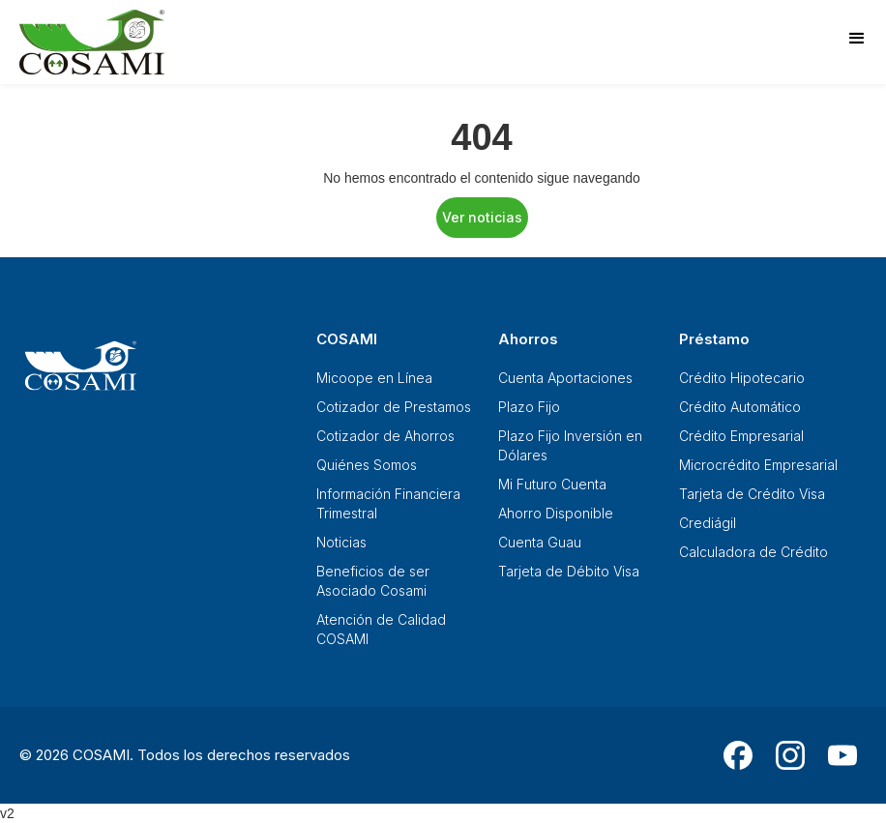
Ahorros (528, 339)
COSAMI (346, 339)
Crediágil (707, 522)
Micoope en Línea (374, 377)
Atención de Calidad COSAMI (381, 629)
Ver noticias (482, 217)
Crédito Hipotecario (742, 377)
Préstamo (714, 339)
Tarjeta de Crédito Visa (752, 493)
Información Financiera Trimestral (388, 503)
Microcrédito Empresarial (758, 464)
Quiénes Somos (366, 464)
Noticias (341, 542)
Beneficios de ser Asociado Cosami (372, 581)
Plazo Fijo (529, 406)
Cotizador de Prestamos (393, 406)
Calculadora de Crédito (753, 552)
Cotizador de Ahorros (385, 435)
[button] (857, 39)
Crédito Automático (740, 406)
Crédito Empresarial (741, 435)
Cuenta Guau (539, 542)
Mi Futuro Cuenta (552, 484)
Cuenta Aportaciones (565, 377)
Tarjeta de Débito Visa (568, 571)
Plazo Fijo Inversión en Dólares (570, 445)
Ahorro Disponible (555, 513)
